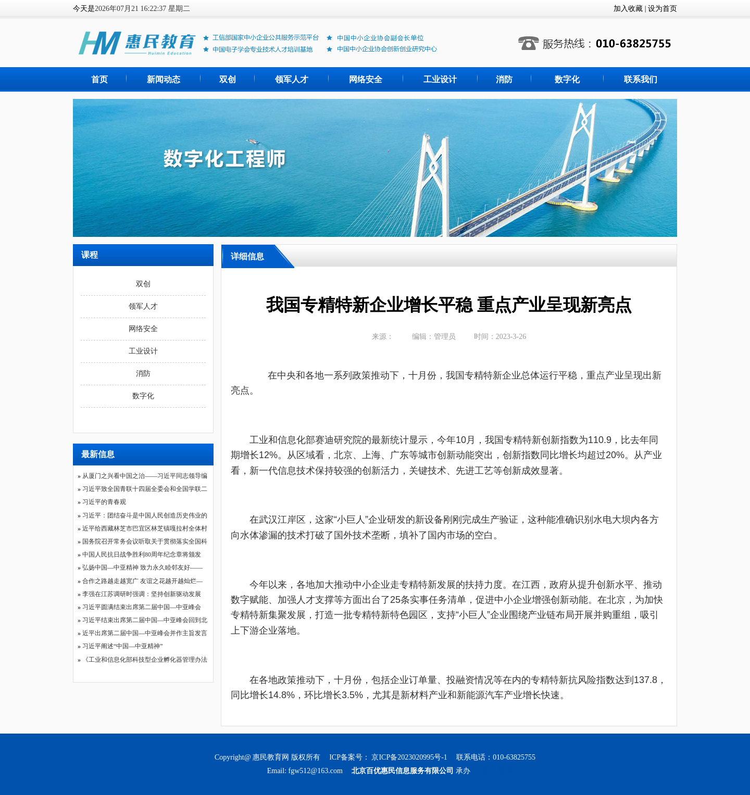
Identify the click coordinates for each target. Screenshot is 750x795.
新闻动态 (163, 79)
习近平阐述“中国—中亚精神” (122, 646)
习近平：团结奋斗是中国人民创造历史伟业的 (144, 515)
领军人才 (291, 79)
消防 (504, 79)
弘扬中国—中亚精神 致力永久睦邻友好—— (142, 567)
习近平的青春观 (104, 502)
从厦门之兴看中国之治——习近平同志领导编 (144, 475)
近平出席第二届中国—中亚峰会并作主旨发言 (144, 633)
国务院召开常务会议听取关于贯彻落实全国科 (144, 541)
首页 (99, 79)
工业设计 (440, 79)
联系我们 (640, 79)
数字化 (567, 79)
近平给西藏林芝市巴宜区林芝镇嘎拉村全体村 (144, 528)
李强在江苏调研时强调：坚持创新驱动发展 (141, 594)
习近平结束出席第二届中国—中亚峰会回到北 (144, 620)
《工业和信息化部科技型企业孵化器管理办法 (144, 659)
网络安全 (365, 79)
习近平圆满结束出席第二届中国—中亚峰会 (141, 607)
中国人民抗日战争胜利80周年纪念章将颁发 (141, 554)
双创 (227, 79)
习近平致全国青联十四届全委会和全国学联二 (144, 489)
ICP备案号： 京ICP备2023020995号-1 (389, 757)
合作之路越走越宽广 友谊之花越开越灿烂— (142, 581)
